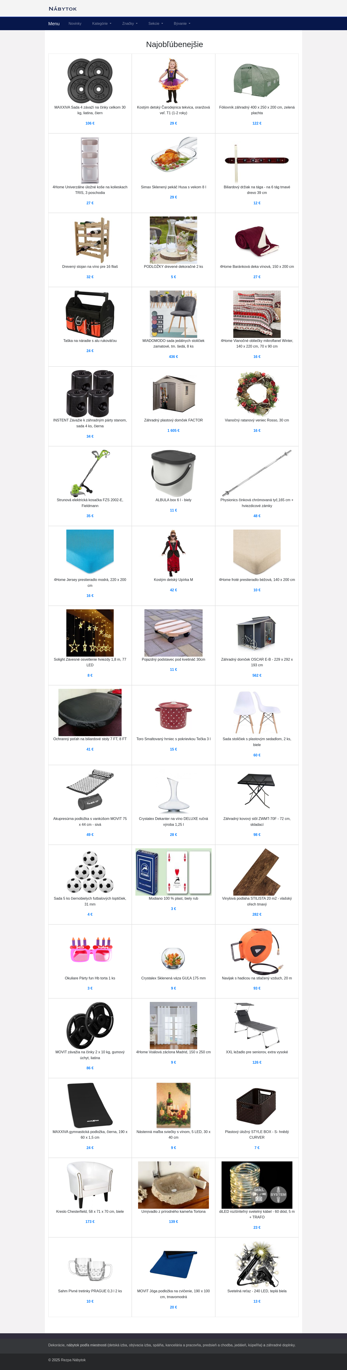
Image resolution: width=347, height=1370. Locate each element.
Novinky (75, 23)
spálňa (158, 1345)
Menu (54, 23)
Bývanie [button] (181, 23)
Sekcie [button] (154, 23)
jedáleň (240, 1345)
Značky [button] (128, 23)
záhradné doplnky (280, 1345)
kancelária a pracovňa (183, 1345)
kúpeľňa (254, 1345)
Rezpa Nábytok (73, 1360)
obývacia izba (140, 1345)
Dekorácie (56, 1345)
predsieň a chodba (218, 1345)
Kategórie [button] (100, 23)
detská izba (118, 1345)
